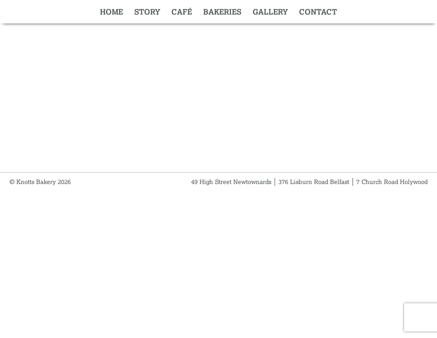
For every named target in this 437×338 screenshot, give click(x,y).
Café (181, 11)
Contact (318, 11)
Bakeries (222, 11)
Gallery (270, 11)
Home (111, 11)
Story (147, 11)
